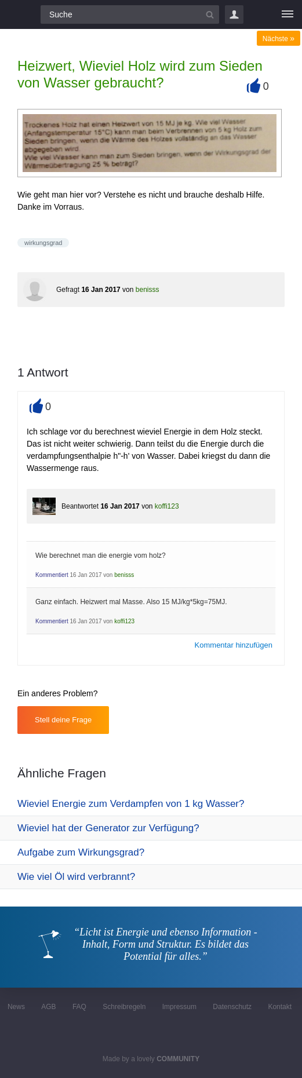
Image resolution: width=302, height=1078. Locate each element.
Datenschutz (232, 1007)
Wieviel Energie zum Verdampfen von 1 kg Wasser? (131, 803)
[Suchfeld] (130, 14)
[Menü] (287, 14)
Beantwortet (80, 506)
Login (234, 14)
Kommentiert (51, 575)
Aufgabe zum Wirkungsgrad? (80, 852)
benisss (147, 290)
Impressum (179, 1007)
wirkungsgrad (43, 242)
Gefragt (67, 290)
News (16, 1007)
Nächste (278, 39)
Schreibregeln (124, 1007)
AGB (48, 1007)
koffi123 (167, 506)
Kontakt (280, 1007)
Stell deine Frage (63, 719)
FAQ (79, 1007)
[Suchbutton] (210, 14)
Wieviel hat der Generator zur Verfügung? (108, 828)
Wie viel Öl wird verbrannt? (76, 876)
